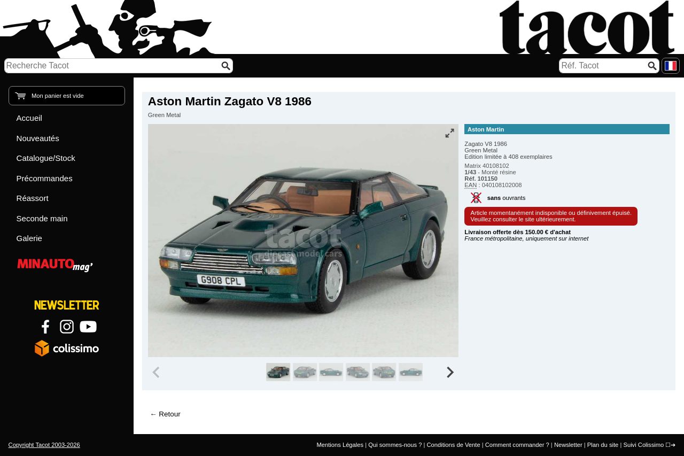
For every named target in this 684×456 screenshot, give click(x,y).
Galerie (29, 238)
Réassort (33, 198)
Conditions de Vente (453, 445)
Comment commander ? (517, 445)
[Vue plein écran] (449, 133)
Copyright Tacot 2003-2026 (44, 445)
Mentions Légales (339, 445)
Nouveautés (38, 138)
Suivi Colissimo (643, 445)
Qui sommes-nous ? (395, 445)
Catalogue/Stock (46, 158)
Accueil (29, 117)
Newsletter (568, 445)
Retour (169, 414)
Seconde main (42, 218)
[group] (278, 372)
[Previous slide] (157, 372)
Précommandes (45, 178)
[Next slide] (450, 372)
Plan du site (602, 445)
